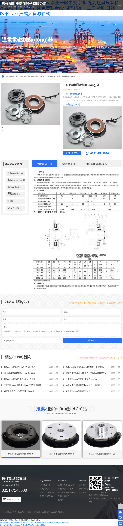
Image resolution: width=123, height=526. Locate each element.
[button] (5, 435)
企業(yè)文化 (44, 488)
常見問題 (82, 492)
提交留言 (92, 340)
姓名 (4, 312)
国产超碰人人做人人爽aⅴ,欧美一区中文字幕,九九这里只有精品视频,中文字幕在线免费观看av (34, 522)
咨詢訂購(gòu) (75, 153)
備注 (5, 326)
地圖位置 (103, 492)
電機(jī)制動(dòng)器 (48, 76)
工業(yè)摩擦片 (13, 194)
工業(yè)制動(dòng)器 (15, 174)
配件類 (10, 201)
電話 (66, 312)
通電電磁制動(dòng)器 (66, 76)
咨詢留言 (103, 488)
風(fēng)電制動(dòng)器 (13, 188)
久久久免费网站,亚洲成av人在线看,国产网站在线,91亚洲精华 (22, 525)
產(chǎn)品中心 (33, 76)
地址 (66, 319)
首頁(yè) (22, 76)
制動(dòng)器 (13, 208)
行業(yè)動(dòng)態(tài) (88, 488)
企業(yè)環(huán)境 (47, 492)
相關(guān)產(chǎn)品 (96, 163)
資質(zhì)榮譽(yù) (46, 496)
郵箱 (4, 319)
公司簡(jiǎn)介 (45, 485)
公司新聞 (82, 485)
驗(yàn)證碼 (9, 340)
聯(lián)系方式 (105, 485)
